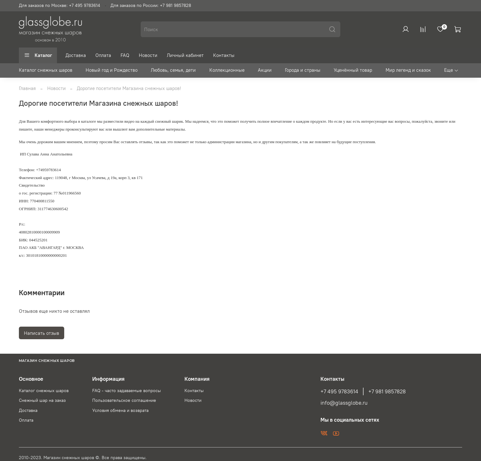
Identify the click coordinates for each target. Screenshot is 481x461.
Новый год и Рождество (112, 70)
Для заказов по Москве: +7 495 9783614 (59, 5)
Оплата (103, 55)
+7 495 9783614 (339, 391)
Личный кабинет (185, 55)
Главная (27, 88)
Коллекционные (227, 70)
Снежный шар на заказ (42, 400)
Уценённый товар (353, 70)
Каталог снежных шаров (45, 70)
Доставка (75, 55)
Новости (148, 55)
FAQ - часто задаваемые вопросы (126, 390)
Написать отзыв (41, 333)
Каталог (38, 55)
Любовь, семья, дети (173, 70)
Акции (265, 70)
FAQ (125, 55)
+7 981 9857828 (387, 391)
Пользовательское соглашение (124, 400)
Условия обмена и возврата (120, 410)
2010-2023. (31, 457)
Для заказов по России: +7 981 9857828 (150, 5)
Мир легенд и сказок (408, 70)
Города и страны (302, 70)
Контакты (224, 55)
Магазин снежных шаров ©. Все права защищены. (95, 457)
